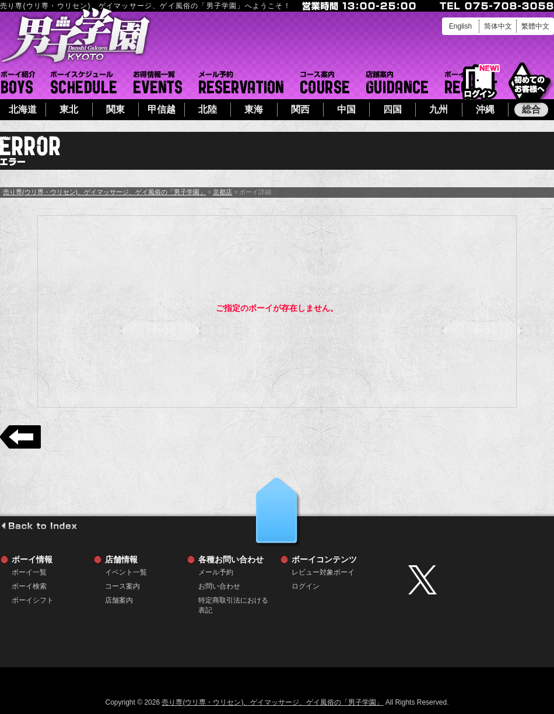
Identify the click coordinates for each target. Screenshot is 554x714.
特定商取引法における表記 (233, 600)
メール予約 (241, 82)
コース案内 (324, 82)
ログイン (480, 82)
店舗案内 (397, 82)
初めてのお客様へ (529, 81)
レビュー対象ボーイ (323, 572)
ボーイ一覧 (29, 572)
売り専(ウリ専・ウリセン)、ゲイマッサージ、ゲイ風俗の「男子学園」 (104, 191)
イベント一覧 (157, 82)
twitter (478, 579)
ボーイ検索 (29, 586)
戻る (20, 437)
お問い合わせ (219, 586)
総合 (531, 109)
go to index (39, 525)
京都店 (222, 191)
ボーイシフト (84, 82)
